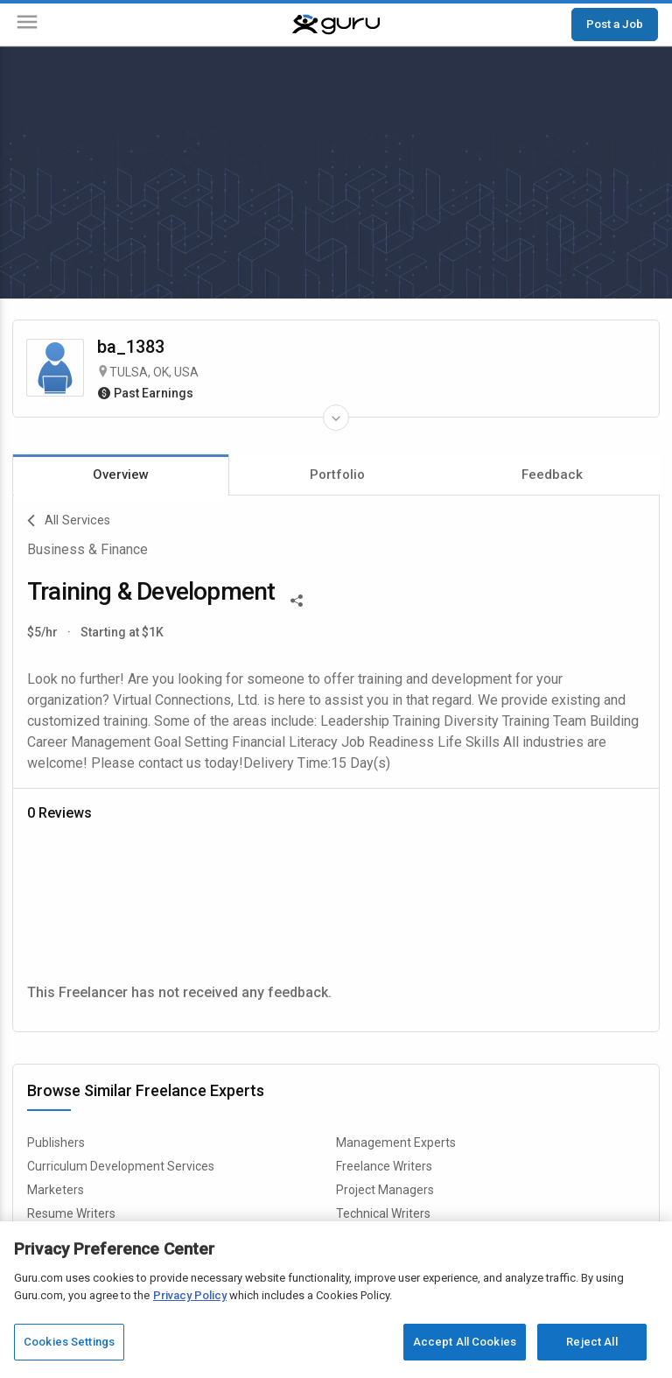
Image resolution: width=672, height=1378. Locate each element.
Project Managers (385, 1190)
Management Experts (396, 1142)
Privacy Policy (190, 1295)
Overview (121, 474)
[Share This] (296, 599)
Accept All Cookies (464, 1341)
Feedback (552, 474)
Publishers (56, 1142)
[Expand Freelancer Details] (336, 417)
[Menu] (27, 25)
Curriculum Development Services (120, 1166)
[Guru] (336, 24)
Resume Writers (71, 1213)
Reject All (591, 1341)
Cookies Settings (69, 1341)
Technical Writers (383, 1213)
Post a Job (614, 24)
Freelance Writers (384, 1166)
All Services (68, 521)
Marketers (55, 1190)
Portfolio (337, 474)
